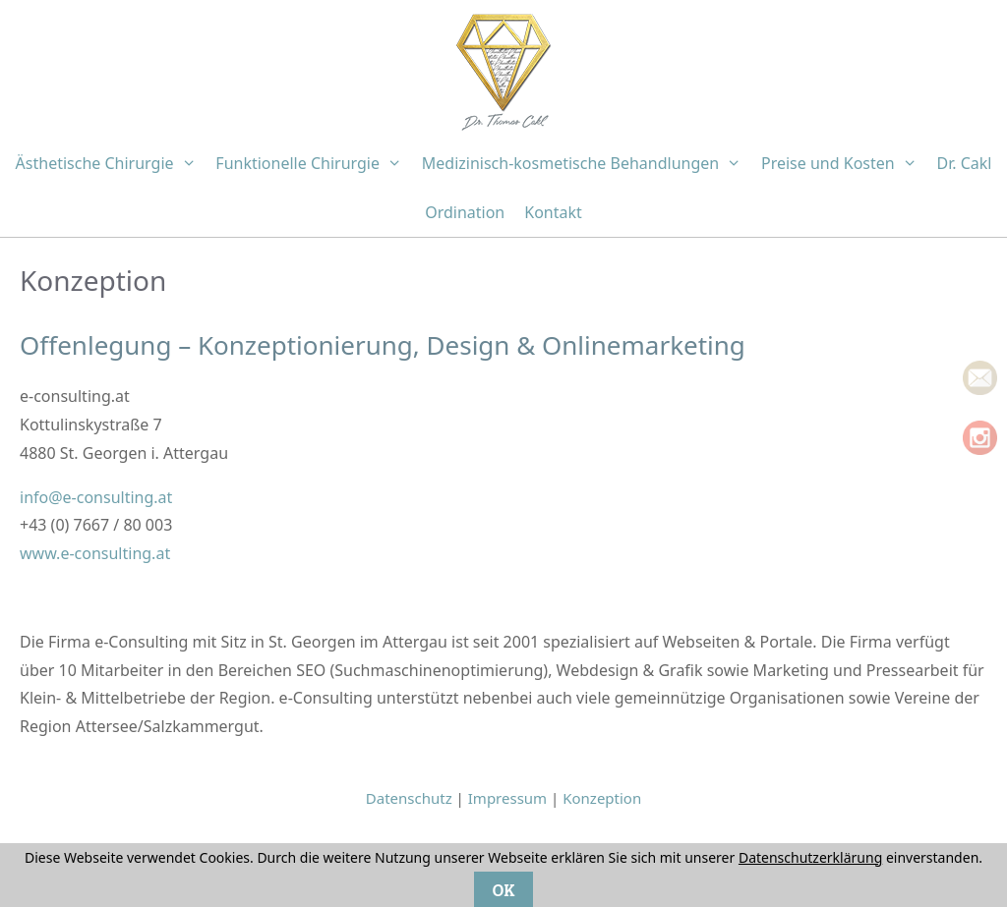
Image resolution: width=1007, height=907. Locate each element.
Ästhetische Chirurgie (111, 163)
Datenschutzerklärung (810, 857)
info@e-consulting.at (96, 497)
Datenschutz (409, 798)
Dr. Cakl (963, 163)
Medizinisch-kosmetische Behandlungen (586, 163)
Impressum (507, 798)
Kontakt (553, 212)
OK (503, 889)
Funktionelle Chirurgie (313, 163)
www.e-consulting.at (95, 553)
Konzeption (602, 798)
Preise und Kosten (843, 163)
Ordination (464, 212)
